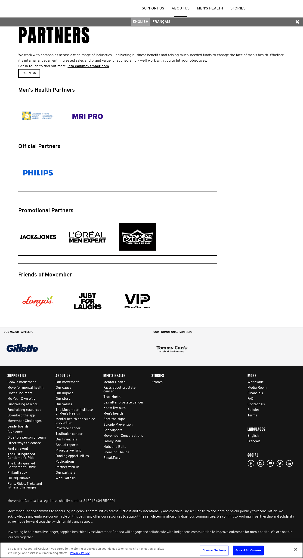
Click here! (260, 463)
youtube (270, 463)
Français (161, 22)
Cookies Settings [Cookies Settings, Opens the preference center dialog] (214, 550)
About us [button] (181, 8)
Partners (29, 73)
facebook (250, 463)
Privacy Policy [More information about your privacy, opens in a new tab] (80, 553)
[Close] (296, 549)
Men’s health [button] (210, 8)
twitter (279, 463)
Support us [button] (153, 8)
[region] (151, 550)
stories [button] (238, 8)
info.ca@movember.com (88, 66)
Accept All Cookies (248, 550)
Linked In (289, 463)
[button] (297, 22)
